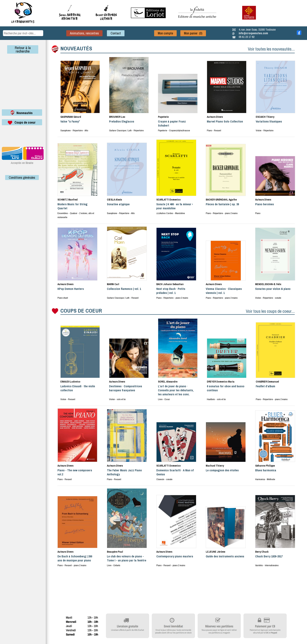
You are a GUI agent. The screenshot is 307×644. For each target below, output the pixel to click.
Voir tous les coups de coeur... (270, 311)
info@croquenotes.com (253, 33)
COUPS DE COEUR (81, 310)
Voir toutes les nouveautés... (271, 49)
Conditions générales (22, 177)
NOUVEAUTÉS (76, 48)
